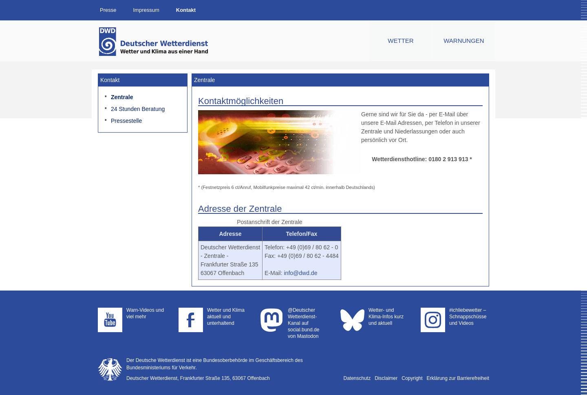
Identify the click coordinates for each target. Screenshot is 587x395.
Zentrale (122, 97)
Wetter (400, 40)
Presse (108, 10)
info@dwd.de (300, 273)
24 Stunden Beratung (138, 109)
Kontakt (186, 10)
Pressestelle (126, 121)
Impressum (146, 10)
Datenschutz (357, 378)
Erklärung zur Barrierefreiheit (458, 378)
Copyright (412, 378)
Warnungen (464, 40)
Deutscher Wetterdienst (154, 41)
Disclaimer (386, 378)
